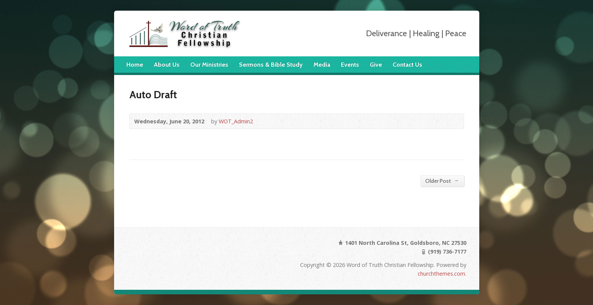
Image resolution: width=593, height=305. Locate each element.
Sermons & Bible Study (271, 64)
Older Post (442, 180)
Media (321, 64)
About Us (167, 64)
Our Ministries (209, 64)
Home (134, 64)
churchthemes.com (441, 273)
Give (376, 64)
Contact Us (407, 64)
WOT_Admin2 (236, 121)
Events (350, 64)
